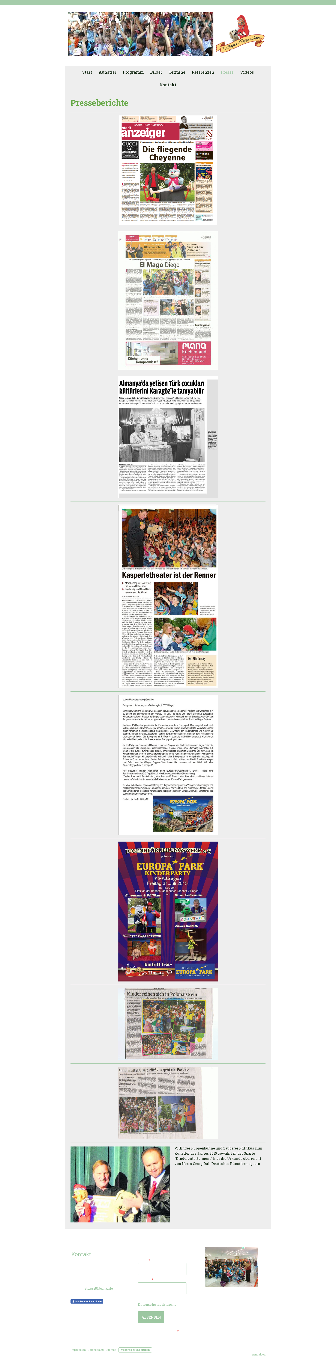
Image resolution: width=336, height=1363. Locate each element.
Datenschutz (96, 1349)
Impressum (78, 1349)
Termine (177, 72)
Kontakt (168, 84)
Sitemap (111, 1349)
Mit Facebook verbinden (86, 1301)
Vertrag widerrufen (135, 1349)
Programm (133, 72)
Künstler (107, 72)
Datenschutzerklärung (157, 1304)
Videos (247, 72)
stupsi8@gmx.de (98, 1288)
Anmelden (259, 1354)
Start (87, 72)
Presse (227, 72)
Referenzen (203, 72)
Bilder (156, 72)
